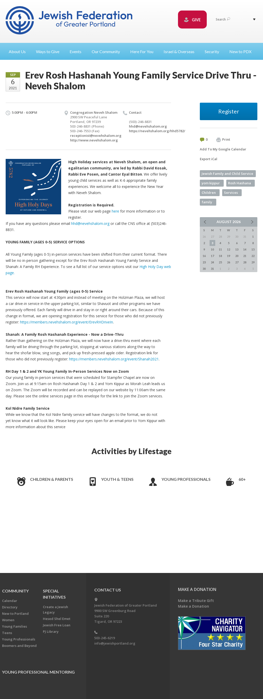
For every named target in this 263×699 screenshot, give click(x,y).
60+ (242, 479)
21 (244, 255)
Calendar (9, 600)
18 (220, 255)
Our (108, 51)
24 (212, 262)
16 (204, 255)
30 (204, 268)
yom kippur (211, 183)
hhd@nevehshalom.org (148, 126)
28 (244, 262)
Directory (9, 607)
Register (228, 111)
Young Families (14, 626)
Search (223, 19)
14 (244, 249)
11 (220, 249)
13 (236, 249)
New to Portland (15, 613)
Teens (7, 632)
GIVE (192, 19)
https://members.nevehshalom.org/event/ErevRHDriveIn (66, 322)
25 (220, 262)
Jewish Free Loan (56, 625)
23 (204, 262)
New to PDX (240, 51)
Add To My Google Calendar (223, 149)
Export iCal (208, 159)
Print (223, 139)
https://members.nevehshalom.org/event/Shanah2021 (114, 359)
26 (228, 262)
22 (253, 255)
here (115, 211)
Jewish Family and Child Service (227, 173)
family (207, 202)
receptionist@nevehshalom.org (95, 135)
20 (236, 255)
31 (212, 268)
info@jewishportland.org (114, 643)
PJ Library (51, 631)
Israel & (181, 51)
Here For (143, 51)
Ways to (49, 51)
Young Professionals (186, 479)
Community (15, 590)
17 (212, 255)
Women (8, 620)
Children (209, 192)
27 (236, 262)
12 (228, 249)
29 (253, 262)
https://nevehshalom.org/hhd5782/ (157, 131)
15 (253, 249)
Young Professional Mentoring (38, 671)
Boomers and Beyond (19, 645)
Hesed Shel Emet (56, 618)
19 (228, 255)
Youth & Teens (117, 479)
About (19, 51)
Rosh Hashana (239, 183)
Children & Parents (51, 479)
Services (231, 192)
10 (212, 249)
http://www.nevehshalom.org (94, 140)
